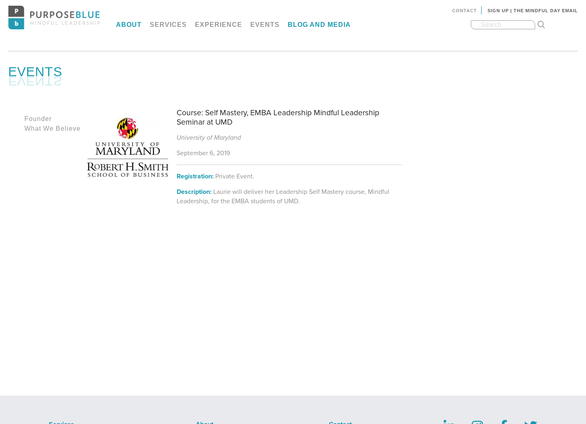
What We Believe (52, 128)
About (129, 24)
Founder (38, 118)
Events (265, 24)
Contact (464, 10)
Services (168, 24)
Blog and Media (319, 24)
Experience (218, 24)
